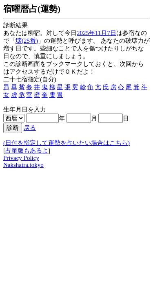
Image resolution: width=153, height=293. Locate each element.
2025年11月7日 (96, 33)
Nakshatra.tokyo (23, 165)
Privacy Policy (21, 158)
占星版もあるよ (26, 150)
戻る (30, 128)
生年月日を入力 (24, 109)
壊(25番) (27, 40)
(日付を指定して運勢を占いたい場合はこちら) (66, 143)
